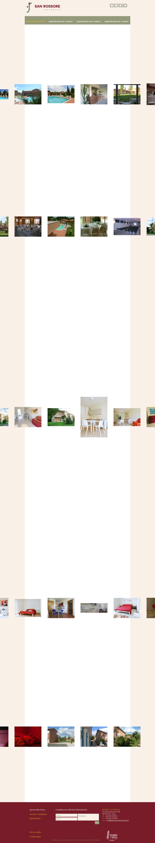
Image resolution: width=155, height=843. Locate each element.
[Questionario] (35, 818)
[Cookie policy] (35, 836)
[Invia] (97, 822)
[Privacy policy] (35, 832)
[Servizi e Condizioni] (38, 814)
